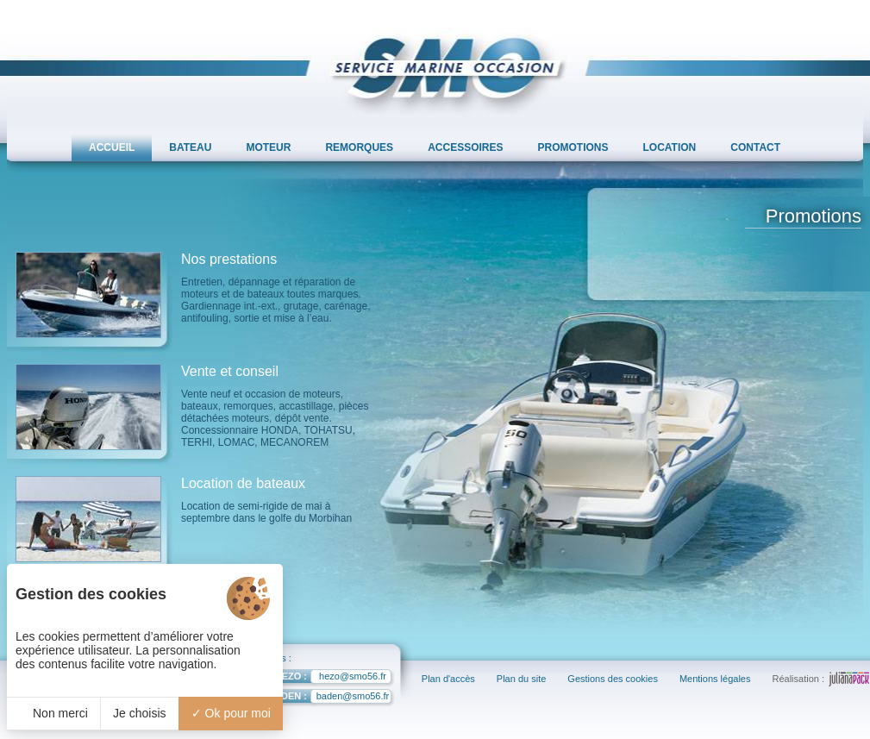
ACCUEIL (112, 147)
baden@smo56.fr (321, 698)
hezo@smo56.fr (319, 678)
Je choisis (139, 713)
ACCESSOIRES (465, 147)
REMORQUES (359, 147)
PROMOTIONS (573, 147)
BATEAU (190, 147)
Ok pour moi (231, 713)
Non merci (53, 713)
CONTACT (755, 147)
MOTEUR (268, 147)
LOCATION (670, 147)
